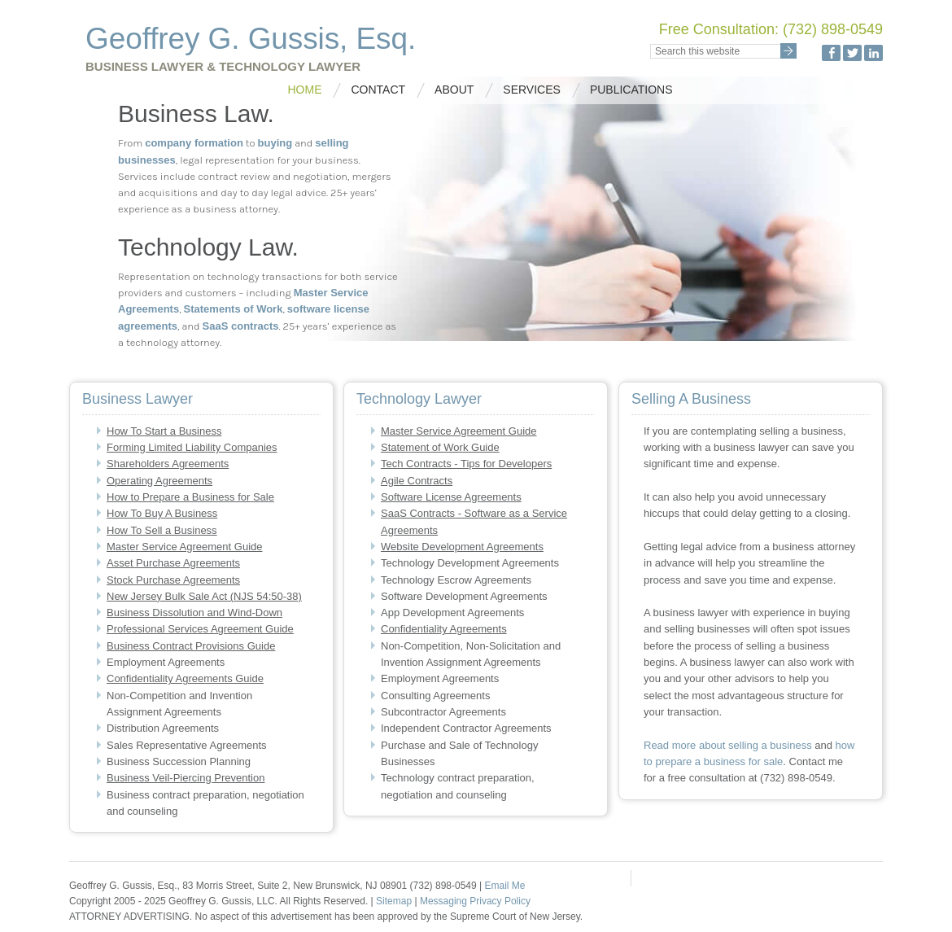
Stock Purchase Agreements (173, 580)
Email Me (504, 885)
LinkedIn (873, 53)
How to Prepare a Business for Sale (190, 497)
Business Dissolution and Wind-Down (194, 612)
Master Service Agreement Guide (184, 546)
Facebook (831, 53)
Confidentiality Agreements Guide (185, 678)
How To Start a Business (164, 431)
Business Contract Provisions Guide (191, 646)
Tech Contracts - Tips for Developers (466, 463)
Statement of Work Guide (440, 447)
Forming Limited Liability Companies (192, 447)
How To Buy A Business (162, 513)
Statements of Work (233, 309)
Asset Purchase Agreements (173, 563)
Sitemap (395, 901)
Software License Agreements (451, 497)
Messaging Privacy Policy (475, 901)
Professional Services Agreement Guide (200, 629)
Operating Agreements (159, 481)
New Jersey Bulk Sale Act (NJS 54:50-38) (204, 596)
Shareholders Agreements (168, 463)
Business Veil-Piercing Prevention (185, 778)
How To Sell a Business (162, 530)
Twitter (852, 53)
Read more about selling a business (728, 745)
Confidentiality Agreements (444, 629)
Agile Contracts (416, 481)
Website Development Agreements (462, 546)
